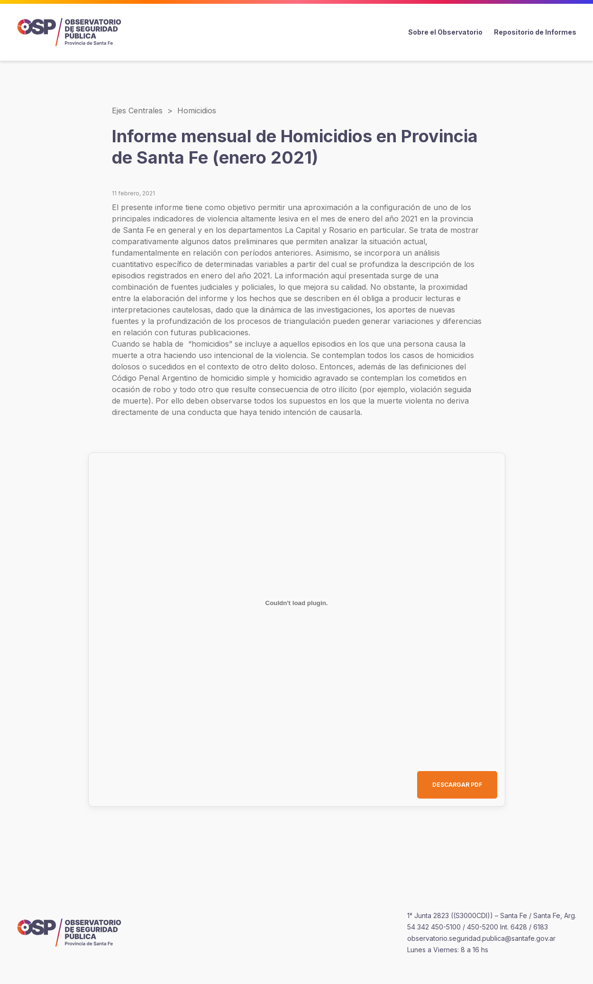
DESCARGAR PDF (457, 784)
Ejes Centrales (137, 110)
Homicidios (196, 110)
